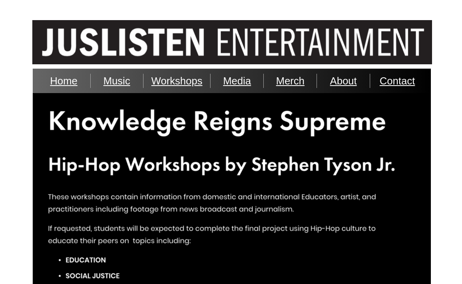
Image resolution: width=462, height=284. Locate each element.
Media (237, 81)
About (343, 81)
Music (116, 81)
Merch (290, 81)
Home (63, 81)
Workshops (177, 81)
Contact (397, 81)
